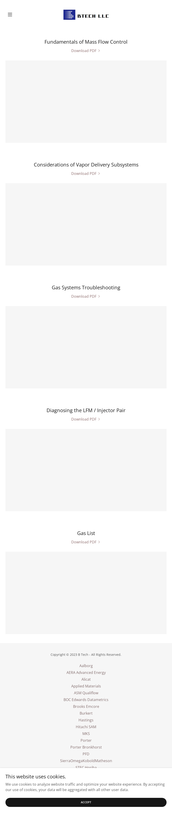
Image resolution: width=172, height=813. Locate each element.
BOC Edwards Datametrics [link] (86, 699)
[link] (86, 14)
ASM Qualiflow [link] (86, 692)
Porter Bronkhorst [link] (86, 747)
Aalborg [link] (86, 665)
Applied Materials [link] (86, 686)
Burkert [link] (86, 713)
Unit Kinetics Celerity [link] (86, 781)
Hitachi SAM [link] (86, 726)
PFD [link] (86, 753)
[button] (17, 14)
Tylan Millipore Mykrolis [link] (86, 774)
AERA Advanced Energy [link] (86, 672)
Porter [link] (86, 740)
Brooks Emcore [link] (86, 706)
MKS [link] (86, 733)
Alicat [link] (86, 679)
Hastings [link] (86, 720)
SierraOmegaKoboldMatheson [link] (86, 760)
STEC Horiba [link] (86, 767)
